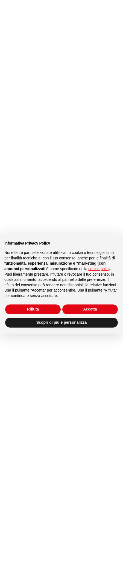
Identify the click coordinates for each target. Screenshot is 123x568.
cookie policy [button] (99, 269)
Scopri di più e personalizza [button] (61, 322)
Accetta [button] (90, 309)
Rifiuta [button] (33, 309)
